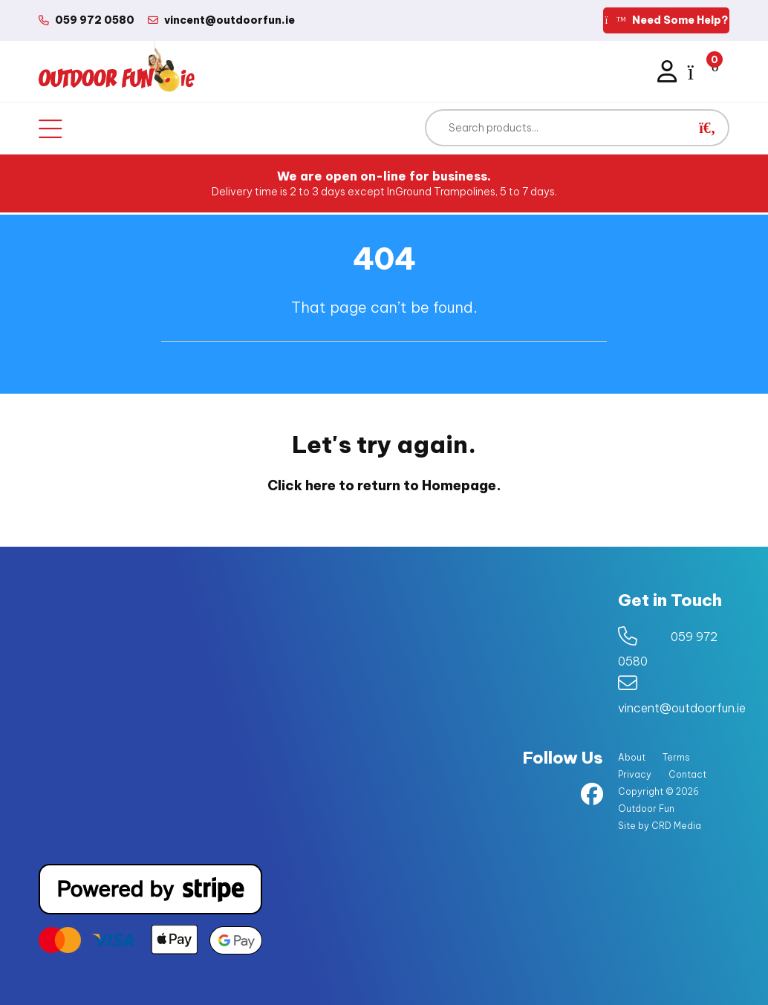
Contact (687, 774)
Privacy (634, 774)
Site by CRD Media (659, 825)
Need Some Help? (666, 20)
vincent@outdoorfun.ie (682, 707)
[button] (707, 127)
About (631, 757)
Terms (676, 757)
